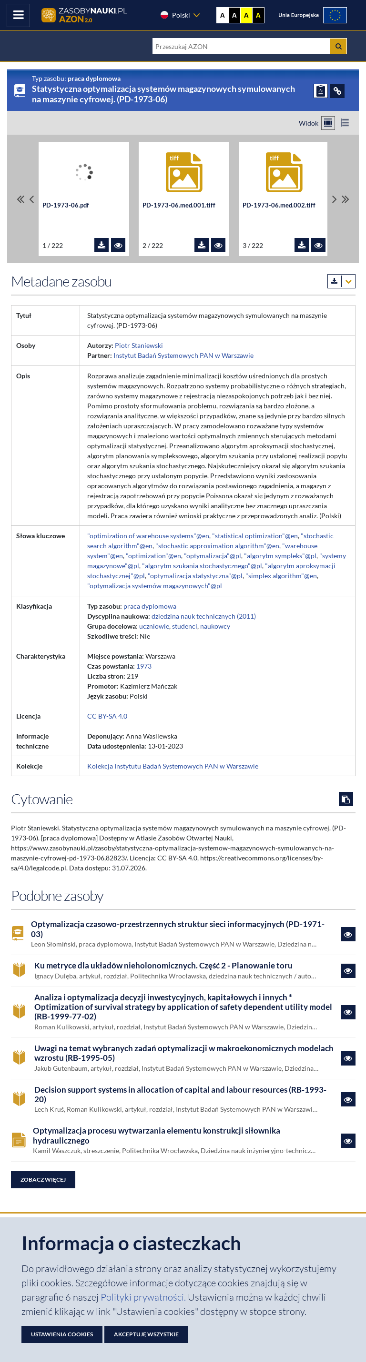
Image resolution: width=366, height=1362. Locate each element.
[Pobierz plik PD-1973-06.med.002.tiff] (302, 245)
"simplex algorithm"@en (281, 576)
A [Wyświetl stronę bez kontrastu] (222, 15)
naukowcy (215, 626)
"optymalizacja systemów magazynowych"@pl (154, 586)
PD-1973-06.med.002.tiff (279, 205)
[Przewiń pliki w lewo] (31, 199)
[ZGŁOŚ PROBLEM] (321, 91)
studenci (184, 626)
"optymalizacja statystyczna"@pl (195, 576)
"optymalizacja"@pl (212, 556)
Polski (175, 15)
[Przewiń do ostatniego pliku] (345, 199)
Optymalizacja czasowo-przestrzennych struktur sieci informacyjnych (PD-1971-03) (178, 928)
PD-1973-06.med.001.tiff (178, 205)
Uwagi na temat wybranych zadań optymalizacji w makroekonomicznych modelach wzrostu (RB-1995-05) (184, 1053)
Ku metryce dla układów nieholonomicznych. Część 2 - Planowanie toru (163, 965)
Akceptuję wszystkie (146, 1334)
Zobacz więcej (43, 1179)
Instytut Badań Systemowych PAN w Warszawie (183, 355)
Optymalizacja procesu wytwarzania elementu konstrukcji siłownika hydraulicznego (156, 1135)
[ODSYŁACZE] (337, 91)
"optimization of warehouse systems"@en (148, 536)
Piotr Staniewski (139, 345)
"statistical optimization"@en (255, 536)
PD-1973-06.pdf (65, 205)
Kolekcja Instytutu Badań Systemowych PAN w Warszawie (172, 766)
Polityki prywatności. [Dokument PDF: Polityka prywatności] (144, 1297)
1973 (144, 666)
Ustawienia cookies (62, 1334)
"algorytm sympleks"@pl (280, 556)
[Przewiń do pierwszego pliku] (20, 199)
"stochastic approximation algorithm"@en (217, 546)
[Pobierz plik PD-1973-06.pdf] (101, 245)
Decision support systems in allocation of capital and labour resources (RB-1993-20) (180, 1094)
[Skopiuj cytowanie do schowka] (346, 799)
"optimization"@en (153, 556)
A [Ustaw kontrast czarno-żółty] (258, 15)
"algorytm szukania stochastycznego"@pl (202, 566)
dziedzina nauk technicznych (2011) (204, 616)
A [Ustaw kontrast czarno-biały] (234, 15)
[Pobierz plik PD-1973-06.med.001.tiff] (201, 245)
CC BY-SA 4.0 (107, 716)
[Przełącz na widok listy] (345, 123)
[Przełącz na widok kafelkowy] (328, 123)
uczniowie (154, 626)
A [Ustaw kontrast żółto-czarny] (246, 15)
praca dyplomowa (149, 606)
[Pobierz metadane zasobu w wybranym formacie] (341, 281)
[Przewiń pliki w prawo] (334, 199)
